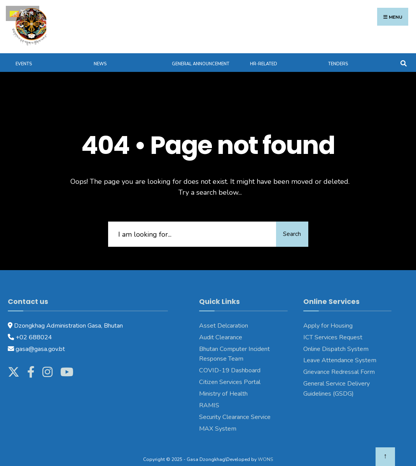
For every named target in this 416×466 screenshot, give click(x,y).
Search (287, 225)
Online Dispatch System (336, 340)
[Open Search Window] (403, 54)
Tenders (338, 55)
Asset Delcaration (223, 316)
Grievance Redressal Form (339, 363)
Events (24, 55)
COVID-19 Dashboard (229, 362)
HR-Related (263, 55)
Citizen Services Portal (229, 373)
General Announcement (200, 55)
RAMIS (209, 396)
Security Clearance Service (235, 408)
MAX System (217, 419)
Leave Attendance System (339, 351)
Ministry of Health (223, 385)
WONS (265, 450)
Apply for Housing (328, 316)
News (100, 55)
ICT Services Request (332, 328)
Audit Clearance (220, 328)
